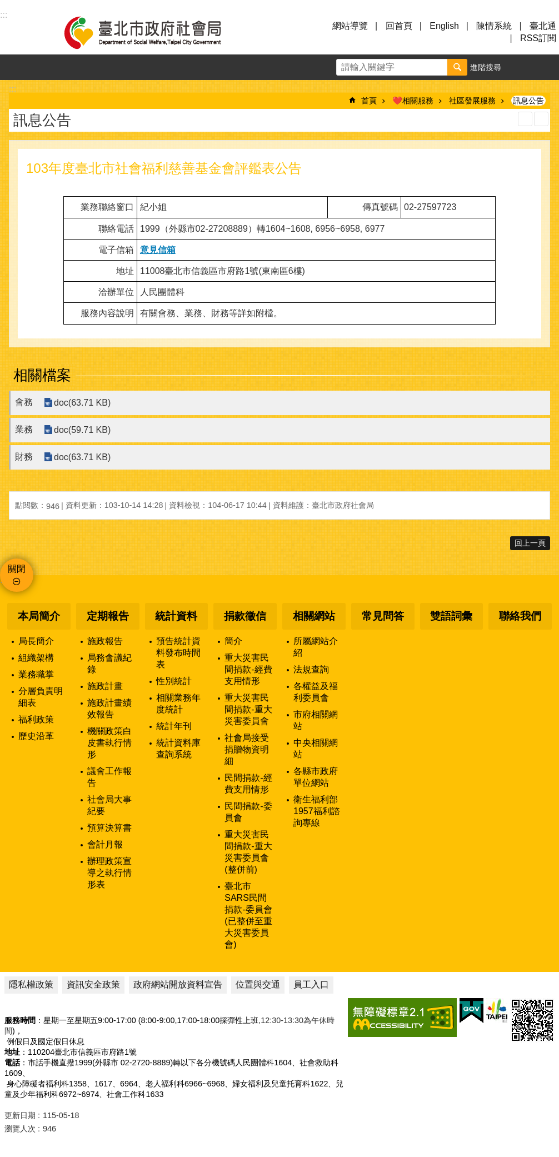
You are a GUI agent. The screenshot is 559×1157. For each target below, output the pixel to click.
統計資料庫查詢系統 (178, 748)
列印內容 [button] (525, 119)
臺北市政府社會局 (155, 32)
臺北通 (543, 26)
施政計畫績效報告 (109, 708)
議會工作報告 (109, 776)
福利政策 (36, 719)
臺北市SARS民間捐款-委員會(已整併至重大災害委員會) (248, 915)
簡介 (233, 641)
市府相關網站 (315, 720)
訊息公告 (528, 100)
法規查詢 (311, 669)
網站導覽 (350, 26)
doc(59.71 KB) (82, 430)
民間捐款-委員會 (248, 811)
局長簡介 (36, 641)
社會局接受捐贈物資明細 (246, 749)
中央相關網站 (315, 748)
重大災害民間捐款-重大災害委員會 (248, 709)
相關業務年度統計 (178, 703)
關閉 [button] (17, 568)
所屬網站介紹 (315, 646)
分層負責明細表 (40, 696)
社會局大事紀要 (109, 805)
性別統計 (174, 681)
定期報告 (108, 616)
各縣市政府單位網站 (315, 776)
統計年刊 (174, 726)
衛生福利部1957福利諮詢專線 (316, 811)
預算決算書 (109, 827)
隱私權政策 (31, 984)
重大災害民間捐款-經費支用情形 (248, 669)
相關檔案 (42, 375)
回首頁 (399, 26)
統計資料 (176, 616)
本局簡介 (39, 616)
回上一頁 (530, 542)
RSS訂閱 (538, 38)
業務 (24, 429)
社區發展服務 (472, 100)
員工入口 (311, 984)
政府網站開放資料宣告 (177, 984)
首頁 (369, 100)
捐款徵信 (245, 616)
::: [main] (12, 89)
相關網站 (314, 616)
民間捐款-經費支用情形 (248, 783)
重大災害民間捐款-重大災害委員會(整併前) (248, 852)
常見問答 (383, 616)
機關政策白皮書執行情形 (109, 742)
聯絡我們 (520, 616)
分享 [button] (546, 67)
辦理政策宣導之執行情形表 (109, 872)
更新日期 (20, 1115)
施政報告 (105, 641)
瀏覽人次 (20, 1128)
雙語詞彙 (451, 616)
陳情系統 (494, 26)
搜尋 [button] (457, 67)
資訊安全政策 (93, 984)
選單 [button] (22, 32)
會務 (24, 402)
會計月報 (105, 844)
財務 (24, 456)
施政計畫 (105, 686)
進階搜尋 (485, 67)
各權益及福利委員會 (315, 691)
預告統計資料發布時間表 (178, 652)
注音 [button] (541, 119)
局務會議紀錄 (109, 663)
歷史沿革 (36, 736)
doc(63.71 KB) (82, 402)
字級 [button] (520, 67)
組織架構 (36, 657)
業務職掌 (36, 674)
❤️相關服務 (412, 100)
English (444, 26)
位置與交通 (258, 984)
